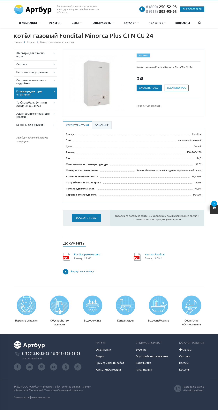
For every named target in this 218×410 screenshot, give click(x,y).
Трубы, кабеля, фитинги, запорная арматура (31, 104)
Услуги (55, 22)
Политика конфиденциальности (32, 397)
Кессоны (184, 369)
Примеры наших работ (110, 362)
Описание (102, 125)
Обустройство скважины (152, 356)
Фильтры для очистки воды (30, 55)
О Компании (103, 349)
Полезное (157, 22)
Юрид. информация (108, 369)
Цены (76, 22)
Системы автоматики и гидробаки (31, 82)
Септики (21, 64)
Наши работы (103, 22)
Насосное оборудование (32, 72)
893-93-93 (161, 11)
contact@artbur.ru (32, 358)
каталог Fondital (154, 254)
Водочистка (143, 362)
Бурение (141, 349)
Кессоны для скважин (30, 124)
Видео (100, 356)
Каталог (131, 22)
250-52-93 (161, 6)
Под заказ (143, 55)
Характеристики (77, 125)
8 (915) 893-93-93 (66, 353)
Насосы (184, 362)
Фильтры (185, 349)
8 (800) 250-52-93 (35, 353)
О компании (29, 22)
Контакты (182, 22)
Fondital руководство (87, 254)
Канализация (144, 369)
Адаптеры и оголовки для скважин (33, 115)
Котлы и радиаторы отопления (29, 93)
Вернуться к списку (78, 271)
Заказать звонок (192, 9)
